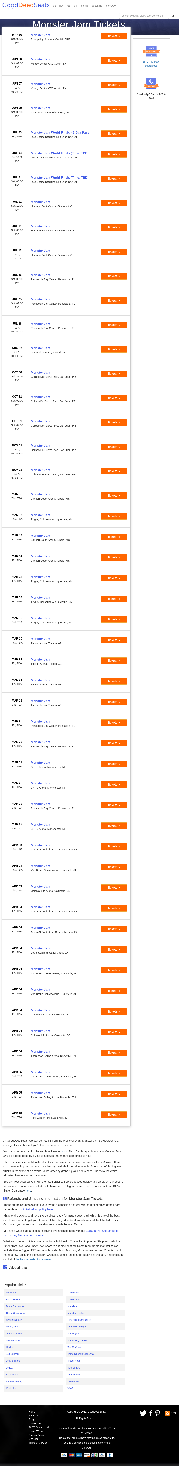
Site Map (33, 1439)
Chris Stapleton (14, 1320)
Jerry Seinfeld (13, 1360)
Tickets (114, 36)
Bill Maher (11, 1292)
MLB (68, 6)
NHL (75, 6)
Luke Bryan (73, 1292)
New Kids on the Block (79, 1320)
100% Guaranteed (39, 1427)
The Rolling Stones (77, 1340)
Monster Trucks (75, 1313)
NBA (61, 6)
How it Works (36, 1431)
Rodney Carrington (77, 1326)
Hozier (9, 1347)
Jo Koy (9, 1367)
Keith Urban (12, 1374)
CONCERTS (97, 6)
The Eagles (73, 1333)
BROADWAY (110, 6)
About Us (34, 1415)
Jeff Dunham (12, 1354)
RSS (173, 1412)
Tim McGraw (74, 1347)
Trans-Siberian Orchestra (80, 1354)
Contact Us (35, 1423)
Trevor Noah (73, 1360)
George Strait (13, 1340)
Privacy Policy (36, 1435)
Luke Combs (74, 1299)
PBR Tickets (73, 1374)
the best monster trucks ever (33, 1259)
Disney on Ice (13, 1326)
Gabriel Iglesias (14, 1333)
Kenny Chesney (14, 1381)
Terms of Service (38, 1443)
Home (32, 1411)
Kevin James (12, 1388)
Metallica (72, 1306)
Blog (31, 1419)
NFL (54, 6)
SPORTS (84, 6)
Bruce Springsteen (15, 1306)
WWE (70, 1388)
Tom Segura (73, 1367)
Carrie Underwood (15, 1313)
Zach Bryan (73, 1381)
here (64, 1151)
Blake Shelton (13, 1299)
